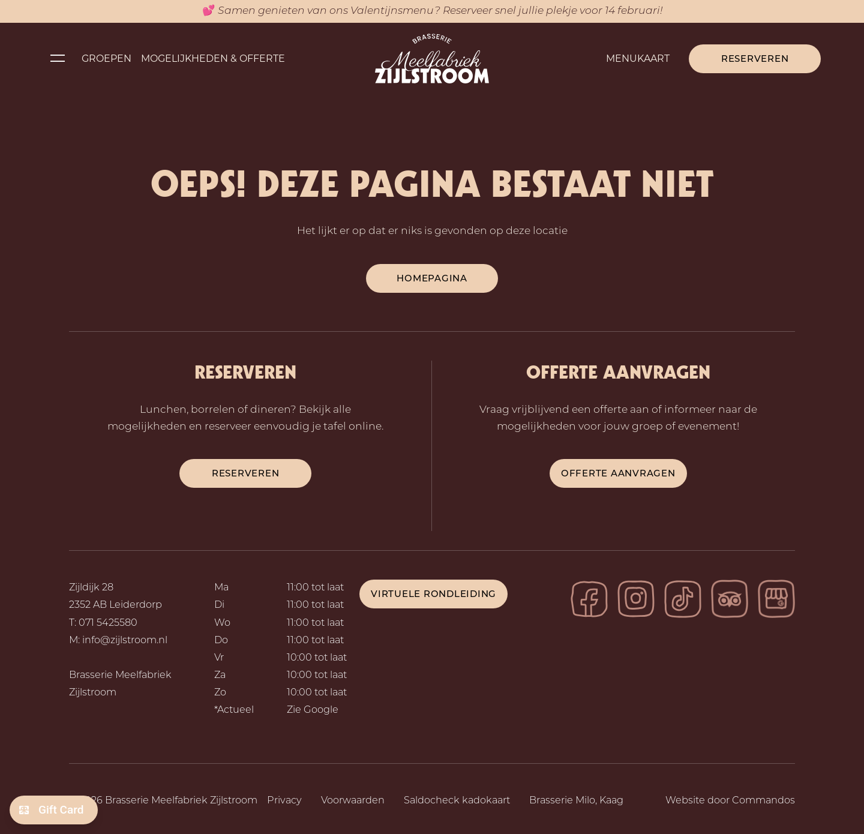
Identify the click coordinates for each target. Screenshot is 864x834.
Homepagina (432, 278)
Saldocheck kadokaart (457, 801)
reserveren (246, 473)
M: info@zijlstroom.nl (118, 641)
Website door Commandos (730, 801)
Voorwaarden (353, 801)
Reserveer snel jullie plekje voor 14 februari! (552, 11)
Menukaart (638, 58)
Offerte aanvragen (618, 473)
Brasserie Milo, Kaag (576, 801)
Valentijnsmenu (392, 11)
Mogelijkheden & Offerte (213, 58)
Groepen (106, 58)
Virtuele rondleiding (433, 593)
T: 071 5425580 (103, 623)
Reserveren (755, 58)
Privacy (284, 801)
